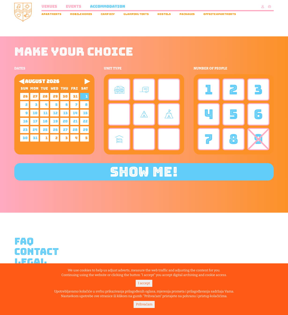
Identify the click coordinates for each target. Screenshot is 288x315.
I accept (144, 283)
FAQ (24, 241)
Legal (30, 262)
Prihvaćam (144, 304)
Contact (36, 251)
